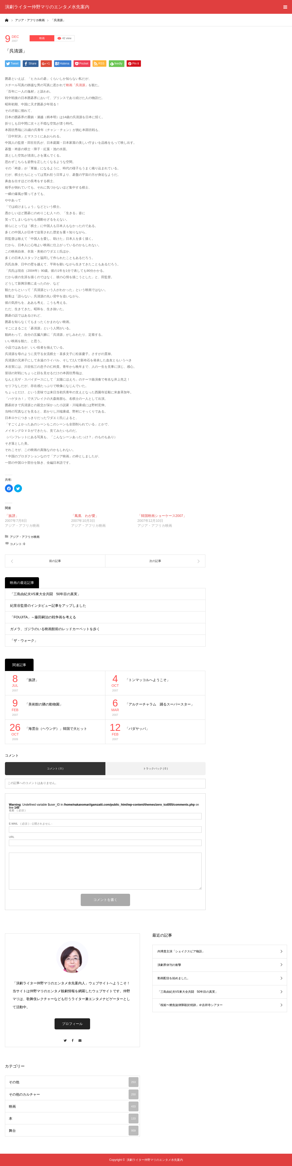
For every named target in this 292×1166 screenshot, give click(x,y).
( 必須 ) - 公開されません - (30, 823)
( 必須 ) (17, 810)
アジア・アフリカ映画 (24, 537)
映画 (42, 38)
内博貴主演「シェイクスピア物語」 (181, 951)
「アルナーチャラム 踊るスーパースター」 (159, 704)
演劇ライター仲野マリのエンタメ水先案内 (47, 6)
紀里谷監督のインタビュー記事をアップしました (48, 605)
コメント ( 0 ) (55, 768)
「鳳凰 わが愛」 (85, 516)
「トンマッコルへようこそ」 (147, 680)
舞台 (73, 1130)
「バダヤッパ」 (137, 729)
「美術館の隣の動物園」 (44, 704)
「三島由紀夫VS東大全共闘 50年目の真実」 (45, 594)
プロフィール (72, 1024)
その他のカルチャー (73, 1094)
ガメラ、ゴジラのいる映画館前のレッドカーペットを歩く (55, 629)
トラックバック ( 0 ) (155, 768)
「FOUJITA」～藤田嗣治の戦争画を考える (43, 617)
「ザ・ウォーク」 (24, 640)
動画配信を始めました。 (173, 978)
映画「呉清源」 (77, 85)
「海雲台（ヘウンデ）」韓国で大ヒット (56, 729)
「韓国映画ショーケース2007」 (162, 516)
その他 (73, 1082)
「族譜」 (12, 516)
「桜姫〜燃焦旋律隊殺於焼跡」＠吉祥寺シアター (190, 1005)
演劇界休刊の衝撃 (169, 965)
